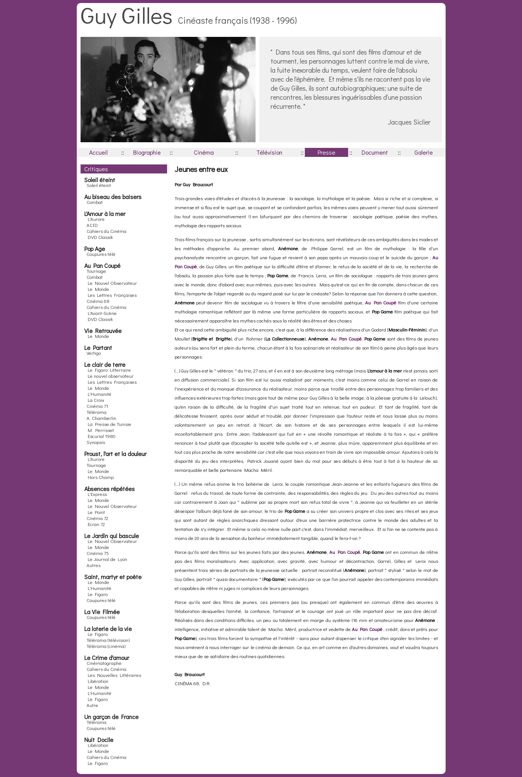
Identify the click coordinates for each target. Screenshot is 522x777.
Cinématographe (104, 663)
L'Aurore (96, 219)
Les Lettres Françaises (112, 295)
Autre (92, 705)
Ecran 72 (96, 524)
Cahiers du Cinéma (106, 231)
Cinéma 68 (98, 301)
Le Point (96, 512)
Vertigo (94, 353)
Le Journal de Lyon (107, 559)
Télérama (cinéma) (106, 646)
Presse (326, 152)
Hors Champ (101, 477)
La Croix (96, 400)
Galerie (423, 152)
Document (375, 152)
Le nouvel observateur (111, 376)
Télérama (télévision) (108, 640)
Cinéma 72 (97, 518)
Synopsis (96, 442)
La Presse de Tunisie (109, 424)
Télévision (269, 152)
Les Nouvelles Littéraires (114, 675)
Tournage (96, 271)
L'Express (97, 494)
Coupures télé (101, 254)
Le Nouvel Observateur (112, 283)
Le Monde (98, 289)
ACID (92, 225)
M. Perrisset (101, 430)
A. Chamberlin (101, 418)
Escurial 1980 (102, 436)
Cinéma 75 (98, 553)
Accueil (98, 152)
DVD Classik (100, 237)
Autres (93, 565)
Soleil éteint (99, 185)
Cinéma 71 (97, 406)
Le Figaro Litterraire (109, 369)
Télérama (97, 412)
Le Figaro (98, 594)
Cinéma (204, 152)
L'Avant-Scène (102, 313)
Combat (95, 202)
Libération (98, 681)
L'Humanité (99, 394)
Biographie (147, 152)
